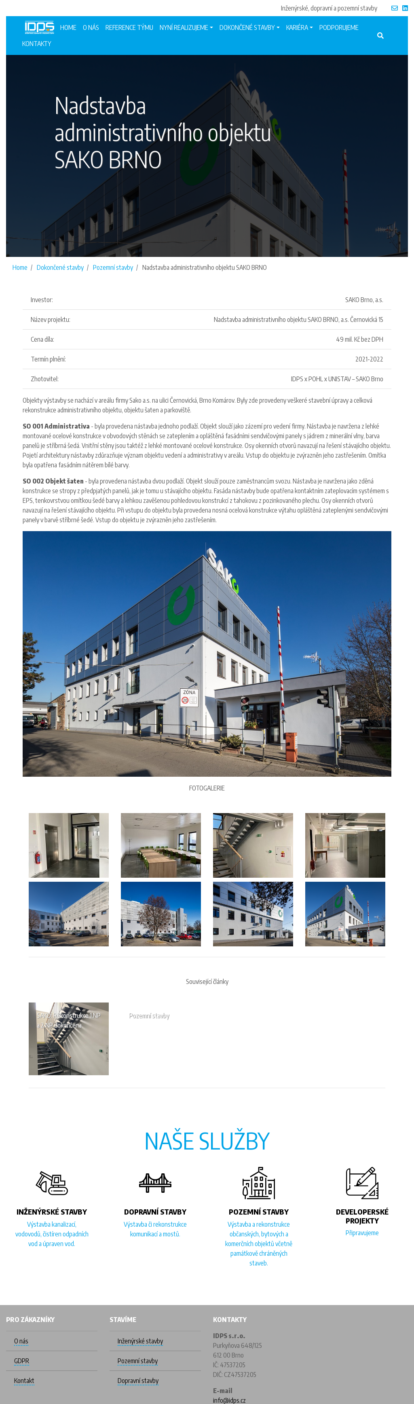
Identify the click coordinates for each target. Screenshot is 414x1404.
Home (68, 27)
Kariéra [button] (297, 27)
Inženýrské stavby (140, 1341)
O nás (91, 27)
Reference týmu (129, 27)
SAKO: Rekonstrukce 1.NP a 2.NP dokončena (69, 1020)
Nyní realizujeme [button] (184, 27)
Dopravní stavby (138, 1381)
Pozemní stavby (113, 267)
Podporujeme (339, 27)
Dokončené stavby (60, 267)
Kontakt (24, 1381)
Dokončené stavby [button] (247, 27)
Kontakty (36, 44)
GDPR (21, 1361)
